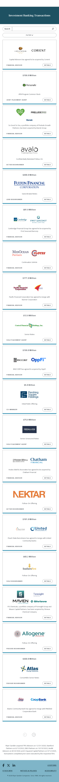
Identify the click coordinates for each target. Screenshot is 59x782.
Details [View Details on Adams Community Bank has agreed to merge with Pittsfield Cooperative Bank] (47, 717)
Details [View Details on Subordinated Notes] (47, 199)
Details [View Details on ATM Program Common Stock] (47, 99)
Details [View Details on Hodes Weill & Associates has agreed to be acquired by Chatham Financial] (47, 477)
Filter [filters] (29, 35)
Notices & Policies (28, 771)
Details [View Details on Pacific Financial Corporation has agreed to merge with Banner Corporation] (47, 305)
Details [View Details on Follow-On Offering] (47, 509)
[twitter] (8, 766)
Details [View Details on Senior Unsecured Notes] (47, 444)
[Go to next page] (34, 735)
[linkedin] (14, 766)
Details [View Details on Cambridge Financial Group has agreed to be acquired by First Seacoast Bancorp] (47, 236)
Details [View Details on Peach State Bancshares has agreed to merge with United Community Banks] (47, 546)
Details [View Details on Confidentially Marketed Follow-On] (47, 164)
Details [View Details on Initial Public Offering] (47, 409)
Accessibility (50, 771)
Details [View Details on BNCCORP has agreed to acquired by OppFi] (47, 374)
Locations (51, 765)
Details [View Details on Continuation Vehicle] (47, 267)
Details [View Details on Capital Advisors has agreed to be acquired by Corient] (47, 65)
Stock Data (7, 771)
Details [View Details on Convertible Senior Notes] (47, 683)
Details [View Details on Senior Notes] (47, 340)
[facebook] (3, 766)
